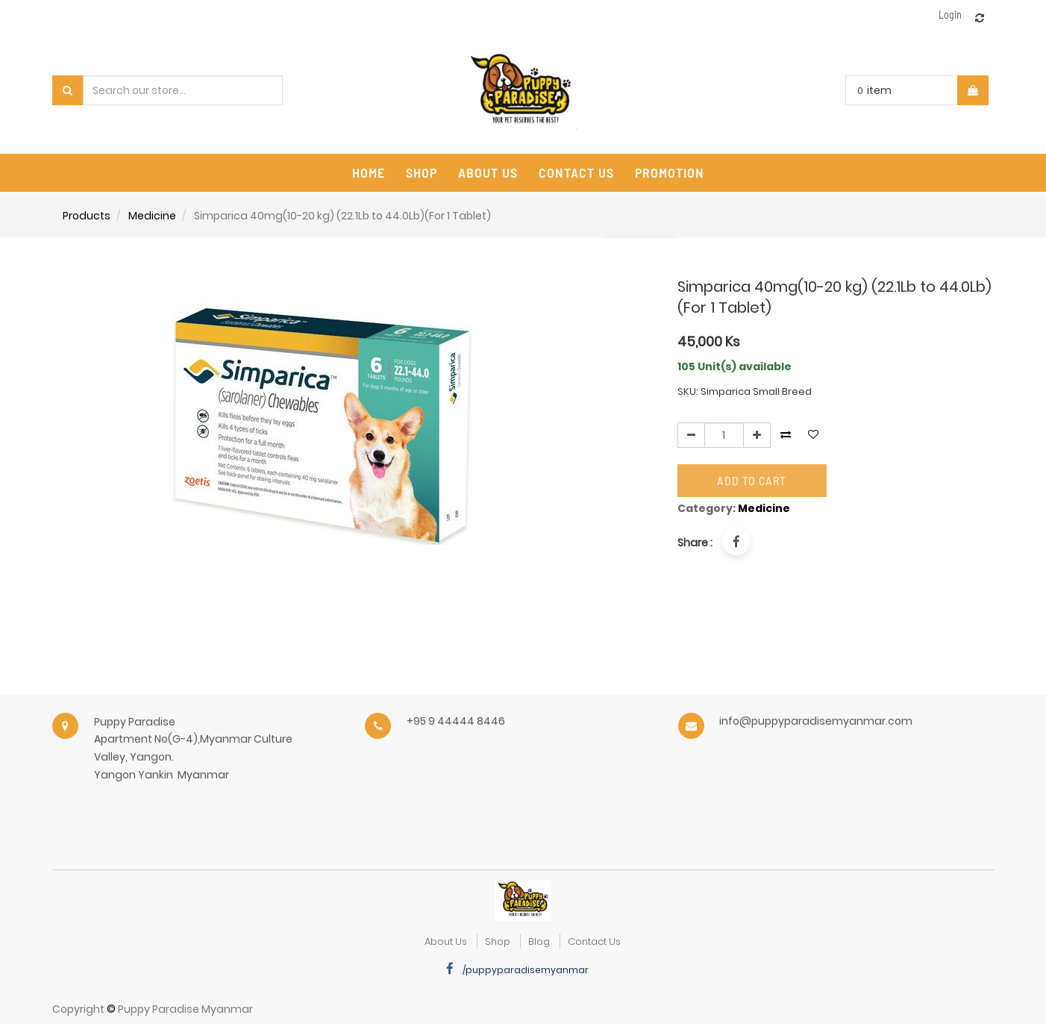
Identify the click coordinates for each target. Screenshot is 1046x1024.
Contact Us (594, 941)
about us (446, 941)
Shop (497, 941)
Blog (539, 941)
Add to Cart (751, 480)
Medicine (152, 215)
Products (86, 215)
